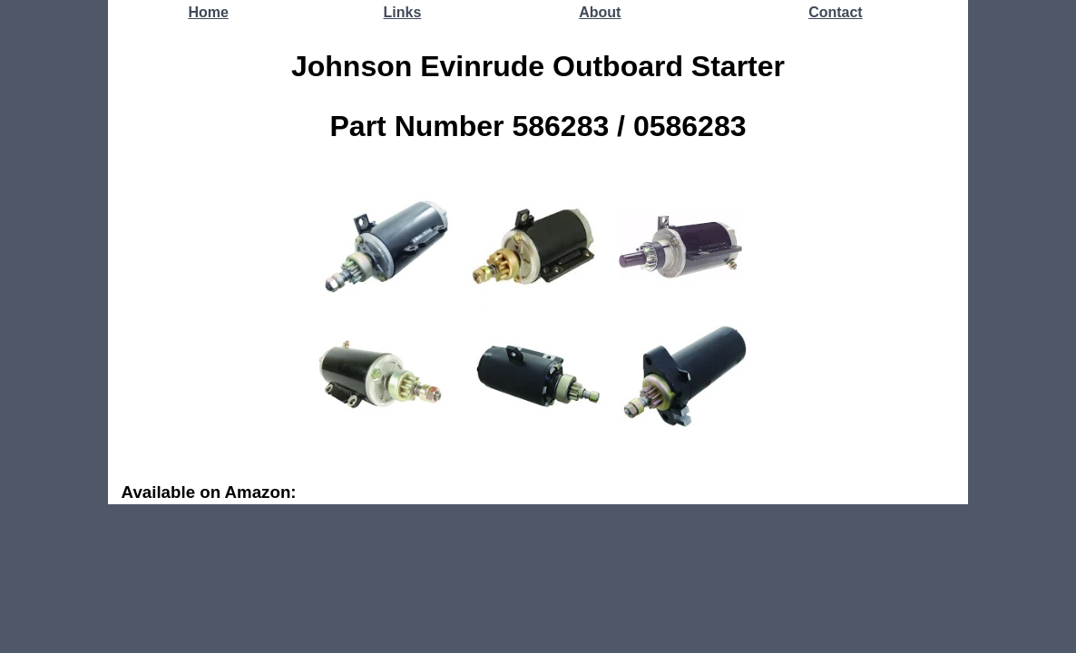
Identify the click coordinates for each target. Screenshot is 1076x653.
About (600, 12)
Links (403, 12)
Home (208, 12)
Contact (835, 12)
